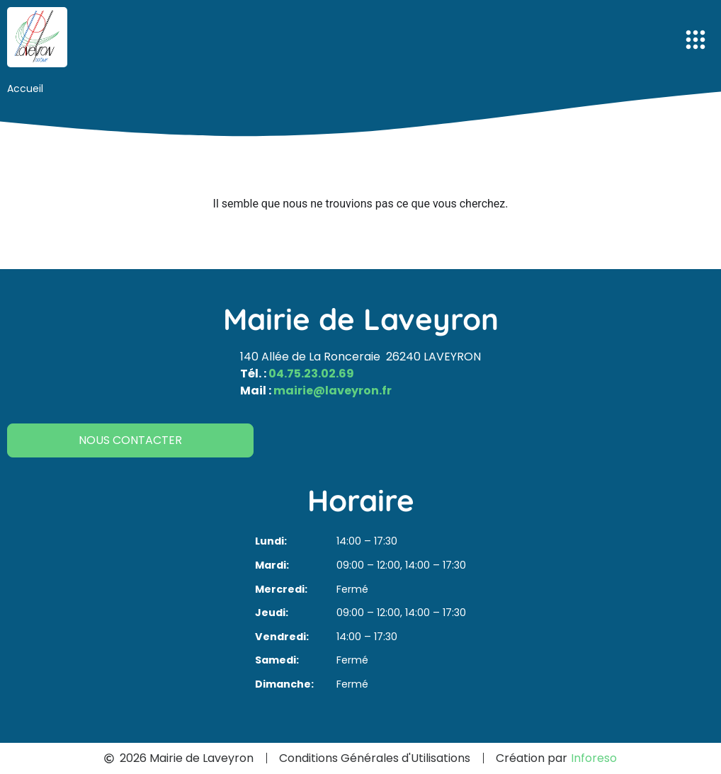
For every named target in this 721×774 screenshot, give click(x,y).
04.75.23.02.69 (311, 373)
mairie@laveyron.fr (332, 390)
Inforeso (594, 758)
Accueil (25, 88)
